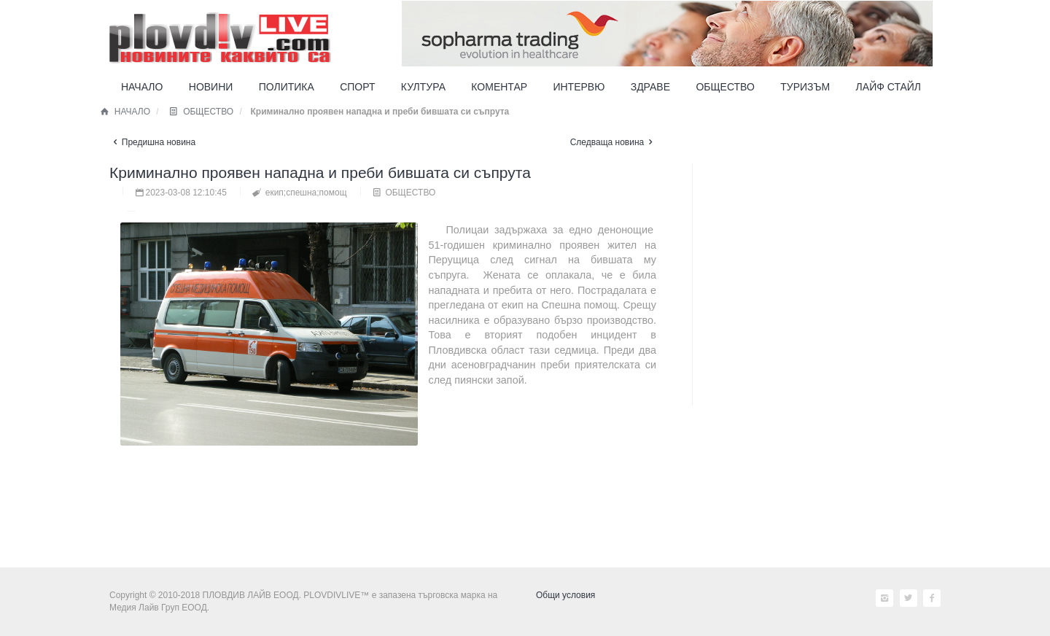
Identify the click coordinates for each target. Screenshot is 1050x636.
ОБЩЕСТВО (200, 111)
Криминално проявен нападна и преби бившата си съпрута (320, 172)
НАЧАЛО (124, 111)
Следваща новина (613, 142)
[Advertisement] (809, 458)
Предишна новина (152, 142)
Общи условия (565, 595)
